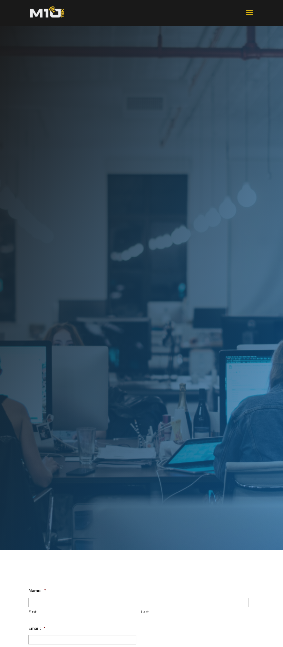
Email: (36, 628)
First (33, 612)
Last (145, 612)
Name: (37, 590)
